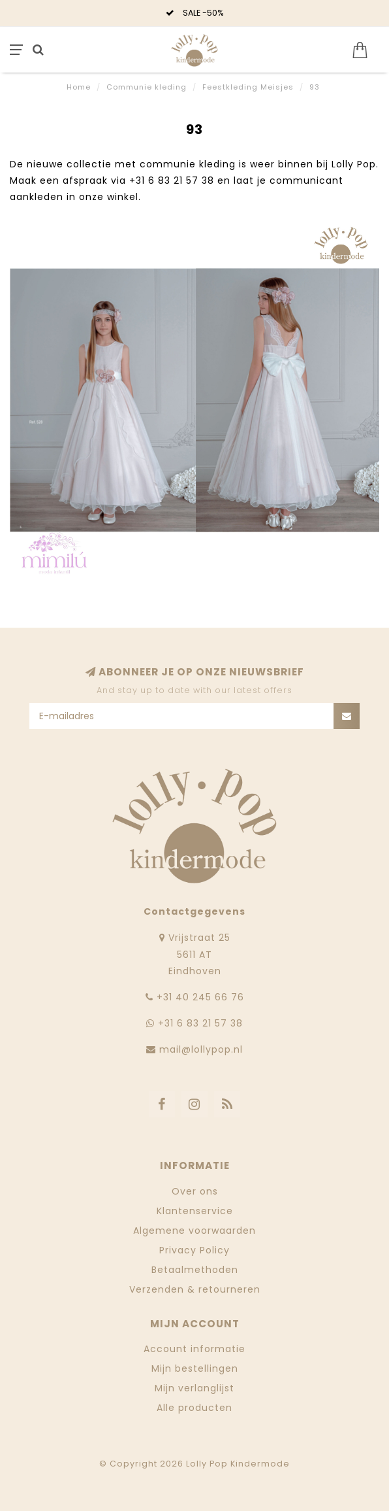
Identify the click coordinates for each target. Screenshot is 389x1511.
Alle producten (194, 1407)
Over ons (195, 1191)
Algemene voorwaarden (194, 1230)
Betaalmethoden (194, 1269)
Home (79, 87)
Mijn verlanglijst (194, 1388)
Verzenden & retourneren (194, 1289)
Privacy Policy (194, 1250)
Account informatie (194, 1348)
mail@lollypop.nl (201, 1049)
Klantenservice (195, 1210)
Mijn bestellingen (194, 1368)
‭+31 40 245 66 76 (200, 997)
